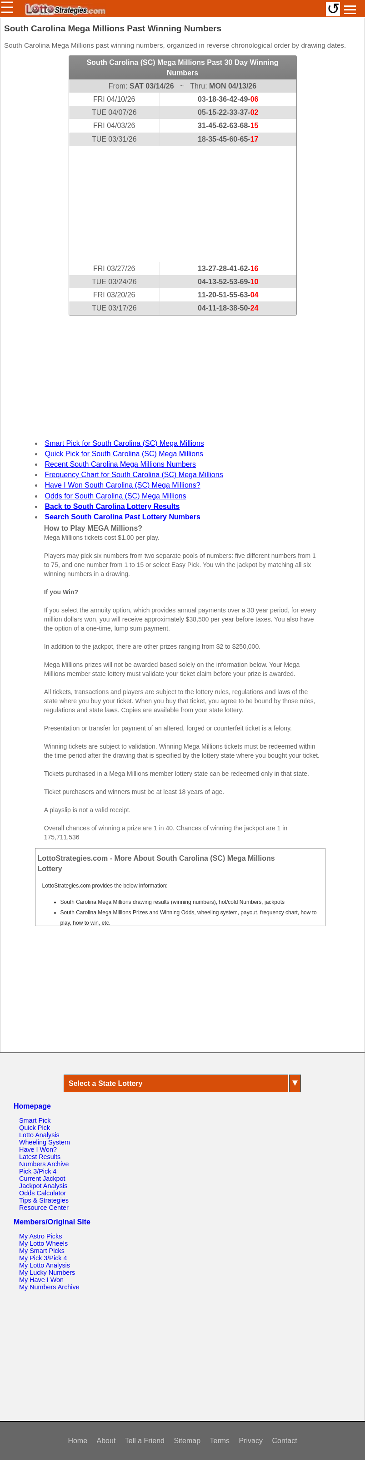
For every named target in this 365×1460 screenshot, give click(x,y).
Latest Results (39, 1156)
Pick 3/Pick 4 (37, 1171)
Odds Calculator (42, 1193)
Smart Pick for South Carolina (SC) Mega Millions (124, 443)
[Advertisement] (183, 204)
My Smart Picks (42, 1250)
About (106, 1441)
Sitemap (187, 1441)
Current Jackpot (42, 1178)
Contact (284, 1441)
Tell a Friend (145, 1441)
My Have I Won (41, 1279)
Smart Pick (35, 1120)
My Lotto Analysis (44, 1265)
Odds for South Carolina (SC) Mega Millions (115, 496)
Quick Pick (34, 1127)
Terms (220, 1441)
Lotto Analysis (39, 1135)
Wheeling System (44, 1142)
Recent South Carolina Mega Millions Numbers (120, 464)
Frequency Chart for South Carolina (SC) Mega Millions (134, 474)
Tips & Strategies (44, 1200)
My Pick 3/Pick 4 (43, 1258)
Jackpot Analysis (43, 1185)
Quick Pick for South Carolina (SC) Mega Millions (124, 454)
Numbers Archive (44, 1164)
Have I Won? (38, 1149)
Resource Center (44, 1207)
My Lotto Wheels (43, 1243)
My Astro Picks (40, 1236)
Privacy (251, 1441)
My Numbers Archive (49, 1287)
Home (77, 1441)
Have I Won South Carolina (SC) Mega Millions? (122, 485)
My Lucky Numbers (47, 1272)
